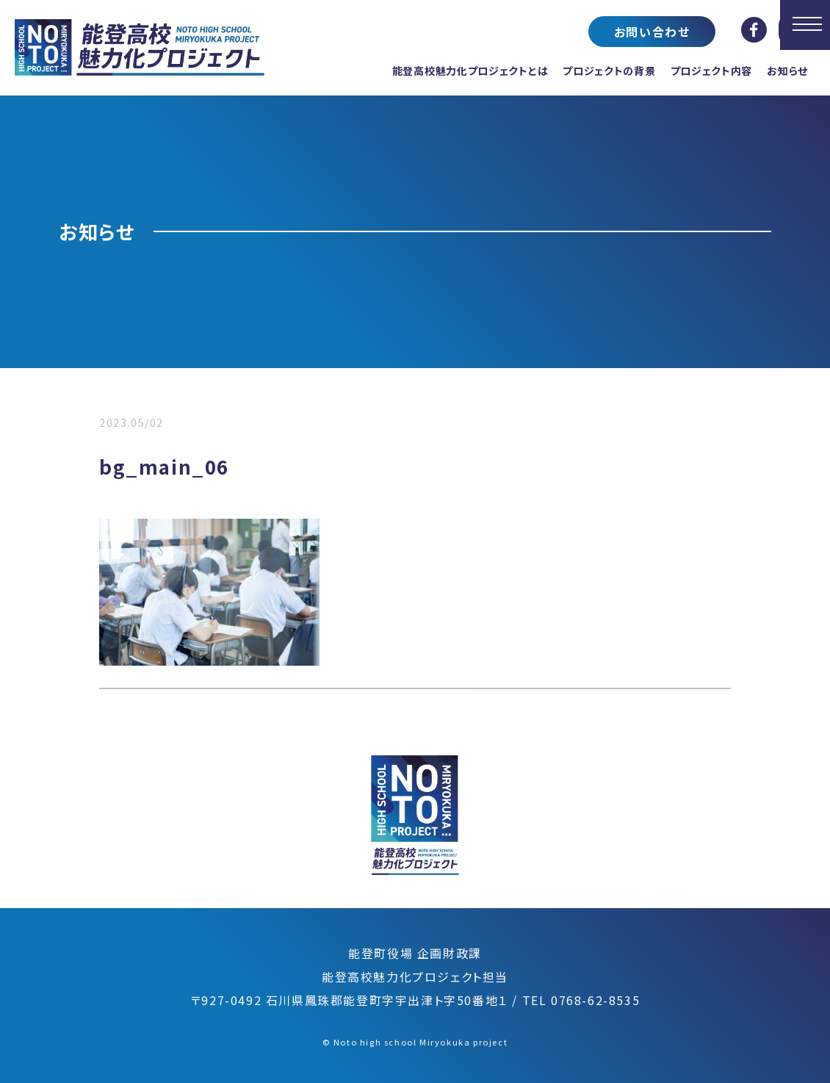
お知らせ (787, 70)
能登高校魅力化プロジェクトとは (470, 70)
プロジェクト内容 (712, 70)
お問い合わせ (652, 31)
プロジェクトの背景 (609, 70)
